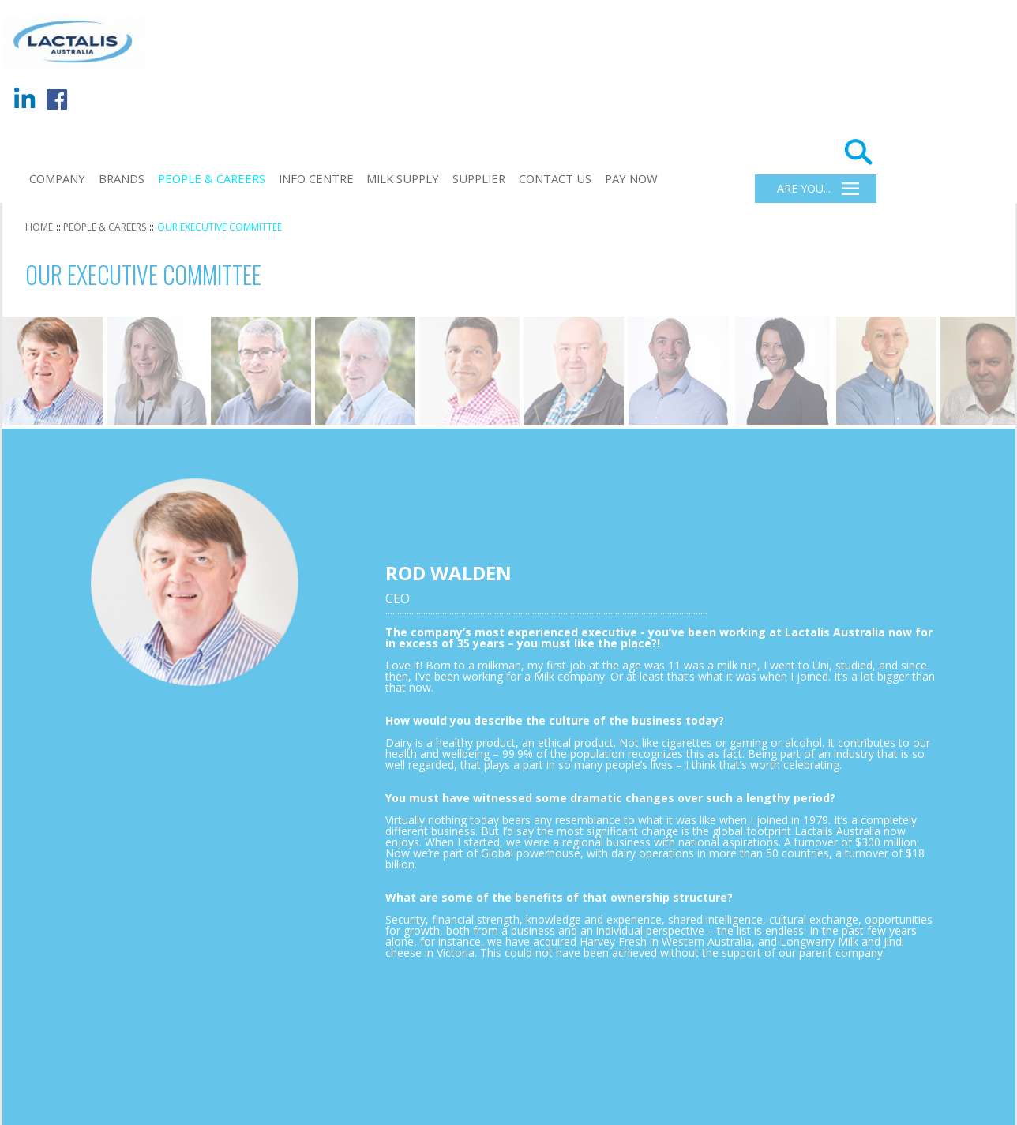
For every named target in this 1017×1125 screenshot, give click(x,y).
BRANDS (121, 178)
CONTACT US (555, 178)
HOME (39, 227)
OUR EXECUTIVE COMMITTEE (219, 227)
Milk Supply (402, 178)
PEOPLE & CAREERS (211, 178)
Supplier (478, 178)
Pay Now (631, 178)
